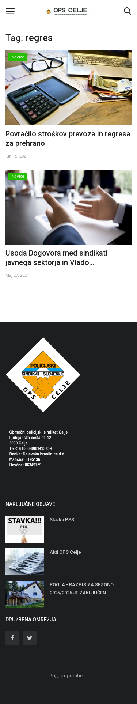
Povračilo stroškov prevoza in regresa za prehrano (67, 138)
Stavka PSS (62, 519)
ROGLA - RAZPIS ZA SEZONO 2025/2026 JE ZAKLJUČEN (82, 588)
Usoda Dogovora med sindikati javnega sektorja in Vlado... (56, 258)
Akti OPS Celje (65, 552)
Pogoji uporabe (66, 675)
